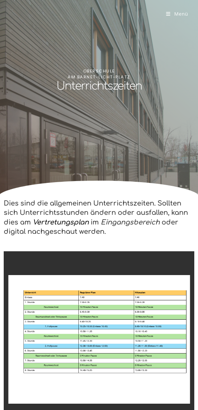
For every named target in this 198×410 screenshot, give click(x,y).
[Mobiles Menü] (177, 13)
